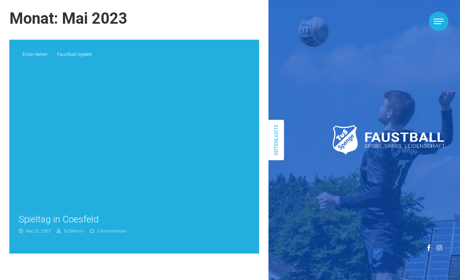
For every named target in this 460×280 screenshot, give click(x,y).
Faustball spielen (74, 54)
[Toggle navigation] (438, 21)
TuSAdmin (70, 231)
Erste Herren (35, 54)
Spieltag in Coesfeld (59, 219)
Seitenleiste (276, 140)
